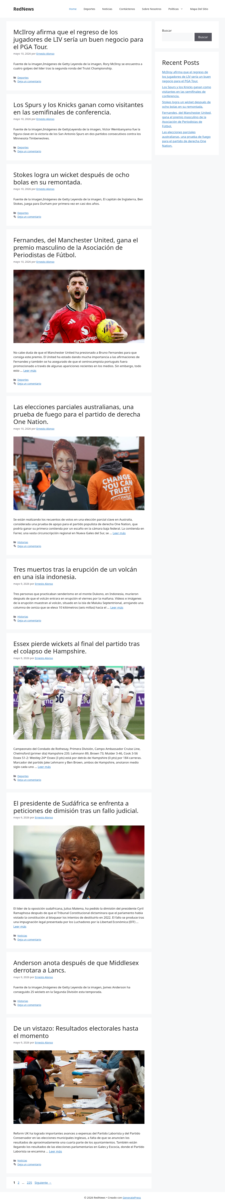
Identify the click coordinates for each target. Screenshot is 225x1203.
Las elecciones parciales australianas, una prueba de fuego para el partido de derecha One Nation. (76, 414)
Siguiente (43, 1183)
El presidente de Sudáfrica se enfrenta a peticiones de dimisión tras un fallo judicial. (76, 807)
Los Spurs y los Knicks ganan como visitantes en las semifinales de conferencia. (78, 108)
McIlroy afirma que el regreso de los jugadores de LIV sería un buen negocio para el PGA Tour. (78, 39)
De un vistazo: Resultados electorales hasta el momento (75, 1032)
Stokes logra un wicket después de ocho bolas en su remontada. (71, 178)
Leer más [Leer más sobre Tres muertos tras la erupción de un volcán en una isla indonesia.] (116, 607)
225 (30, 1183)
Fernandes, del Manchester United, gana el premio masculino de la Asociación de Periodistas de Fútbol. (75, 247)
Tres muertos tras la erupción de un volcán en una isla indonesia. (75, 573)
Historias (23, 542)
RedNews (23, 9)
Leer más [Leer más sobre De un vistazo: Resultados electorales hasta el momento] (55, 1151)
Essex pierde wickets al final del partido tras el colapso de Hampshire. (76, 647)
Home (73, 9)
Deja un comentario (29, 81)
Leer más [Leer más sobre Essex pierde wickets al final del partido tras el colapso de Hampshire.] (44, 767)
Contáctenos (127, 9)
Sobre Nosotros (151, 9)
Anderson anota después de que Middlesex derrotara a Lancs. (76, 966)
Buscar (167, 30)
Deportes (89, 9)
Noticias (107, 9)
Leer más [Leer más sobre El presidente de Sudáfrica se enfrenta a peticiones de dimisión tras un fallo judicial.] (19, 926)
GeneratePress (132, 1197)
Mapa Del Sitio (199, 9)
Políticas (177, 9)
